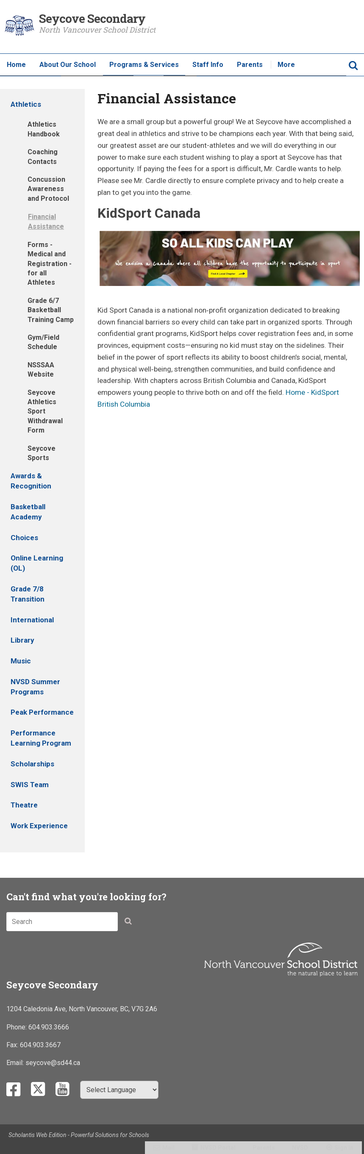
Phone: (17, 1027)
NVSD (300, 1147)
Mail (168, 1147)
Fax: (13, 1045)
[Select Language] (119, 1090)
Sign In (343, 1147)
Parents (264, 1147)
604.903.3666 (48, 1027)
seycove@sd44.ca (52, 1063)
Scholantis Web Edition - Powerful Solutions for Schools (78, 1135)
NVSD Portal (218, 1147)
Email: (15, 1063)
